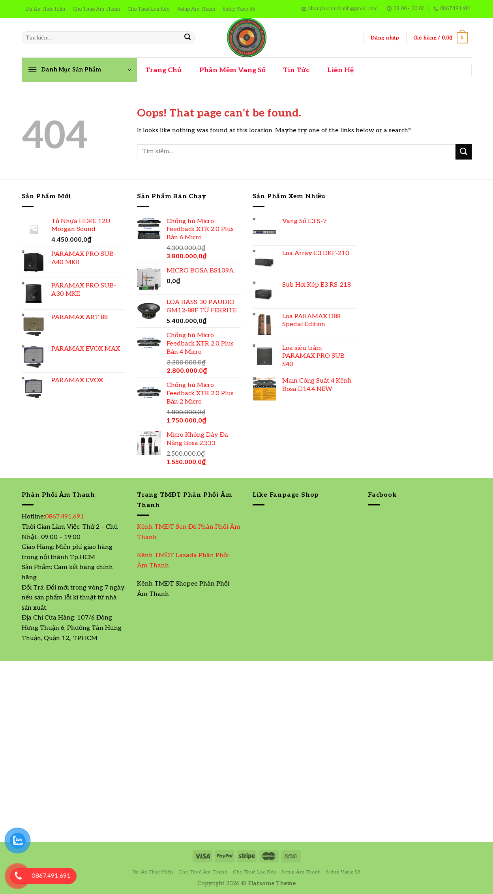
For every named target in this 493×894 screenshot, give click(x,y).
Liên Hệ (340, 70)
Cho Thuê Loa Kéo (148, 9)
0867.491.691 (64, 516)
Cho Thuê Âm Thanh (96, 9)
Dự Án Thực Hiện (45, 9)
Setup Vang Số (239, 9)
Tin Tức (296, 70)
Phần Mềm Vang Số (232, 70)
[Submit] (187, 38)
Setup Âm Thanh (196, 9)
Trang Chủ (163, 70)
